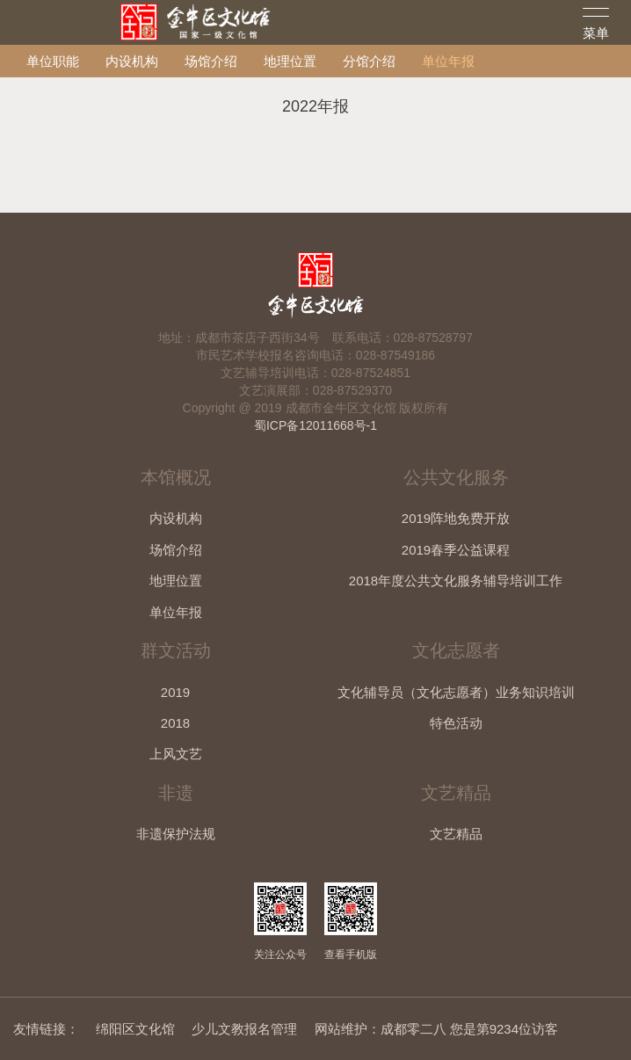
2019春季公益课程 (456, 549)
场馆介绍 (211, 61)
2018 (175, 722)
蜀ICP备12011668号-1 (315, 425)
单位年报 (448, 61)
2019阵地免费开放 (456, 518)
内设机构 (131, 61)
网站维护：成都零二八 (380, 1028)
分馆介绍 (369, 61)
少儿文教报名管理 (244, 1028)
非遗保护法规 (175, 833)
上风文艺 (175, 753)
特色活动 (456, 722)
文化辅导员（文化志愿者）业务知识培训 (456, 692)
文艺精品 (456, 833)
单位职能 (52, 61)
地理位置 (290, 61)
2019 (175, 692)
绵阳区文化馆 (135, 1028)
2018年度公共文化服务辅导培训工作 (455, 580)
